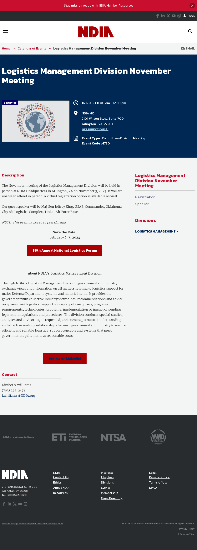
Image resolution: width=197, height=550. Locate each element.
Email (188, 48)
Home (6, 48)
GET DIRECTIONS (94, 129)
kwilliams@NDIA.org (18, 395)
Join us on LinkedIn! (64, 358)
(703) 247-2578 (13, 390)
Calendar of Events (32, 48)
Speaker (142, 204)
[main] (98, 235)
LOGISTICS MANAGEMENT (155, 231)
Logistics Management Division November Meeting (94, 48)
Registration (145, 197)
